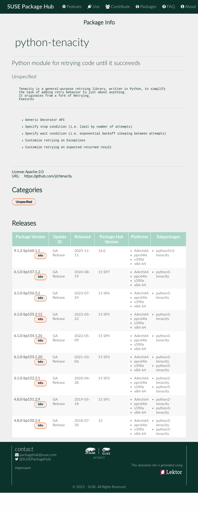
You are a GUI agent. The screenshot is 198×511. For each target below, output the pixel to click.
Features (72, 7)
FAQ (168, 7)
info (40, 273)
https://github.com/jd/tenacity (48, 194)
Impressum (23, 486)
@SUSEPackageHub (33, 477)
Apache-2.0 (34, 190)
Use (94, 7)
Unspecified (24, 220)
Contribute (117, 7)
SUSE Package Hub (31, 7)
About (188, 7)
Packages (146, 7)
